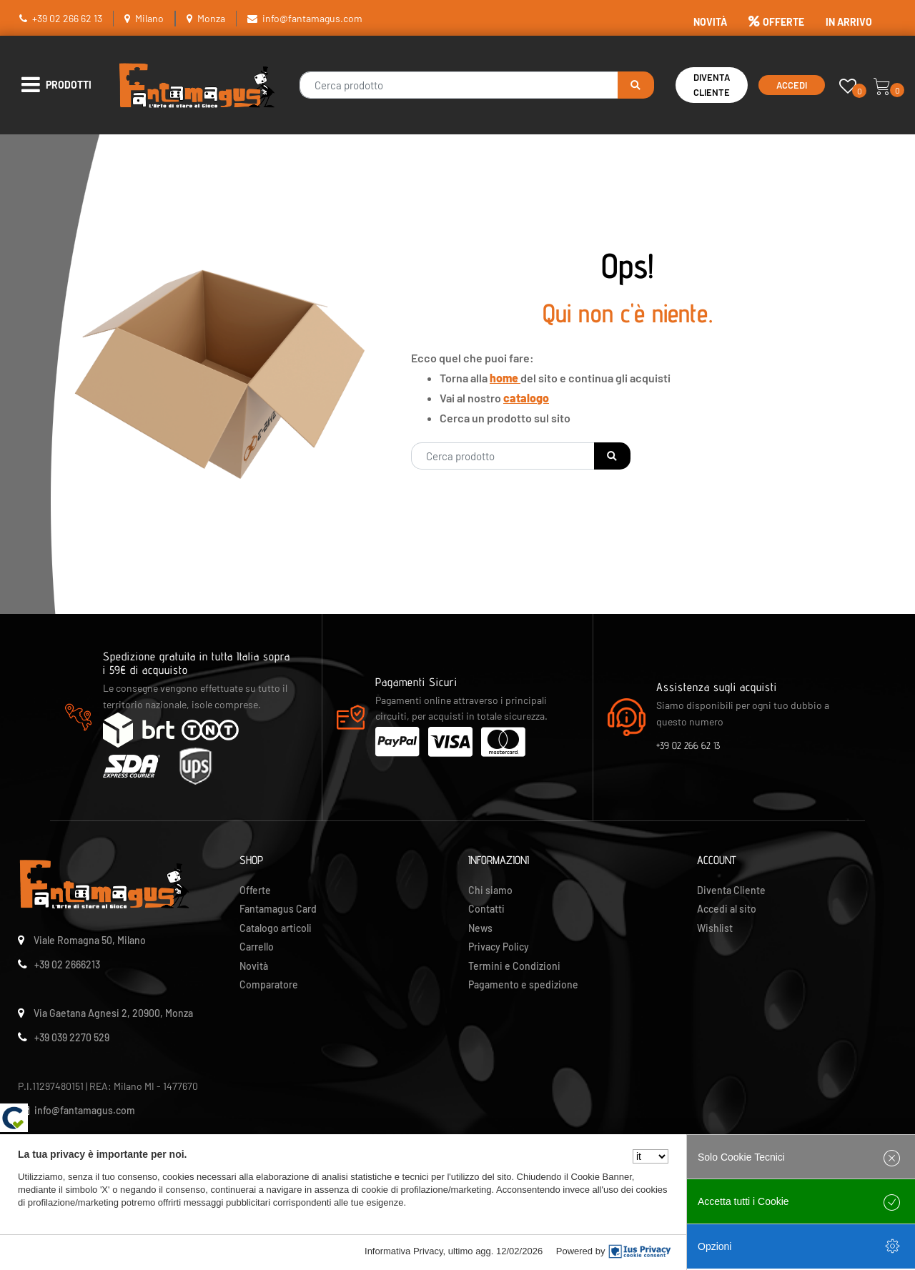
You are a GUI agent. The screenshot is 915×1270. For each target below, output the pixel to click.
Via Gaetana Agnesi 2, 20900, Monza (113, 1013)
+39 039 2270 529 (71, 1037)
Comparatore (268, 984)
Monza (211, 18)
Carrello (256, 947)
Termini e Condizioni (514, 966)
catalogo (526, 398)
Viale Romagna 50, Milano (90, 940)
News (480, 928)
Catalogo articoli (275, 928)
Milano (149, 18)
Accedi (791, 85)
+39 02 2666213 (67, 964)
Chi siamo (490, 890)
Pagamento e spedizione (523, 984)
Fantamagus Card (278, 909)
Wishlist (715, 928)
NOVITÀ (710, 22)
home (505, 378)
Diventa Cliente (711, 84)
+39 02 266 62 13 (67, 18)
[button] (636, 85)
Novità (253, 966)
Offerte (255, 890)
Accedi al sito (726, 909)
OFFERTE (776, 22)
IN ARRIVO (849, 22)
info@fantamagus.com (312, 18)
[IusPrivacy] (640, 1251)
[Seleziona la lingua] (650, 1156)
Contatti (486, 909)
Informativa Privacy (404, 1251)
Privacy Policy (498, 947)
